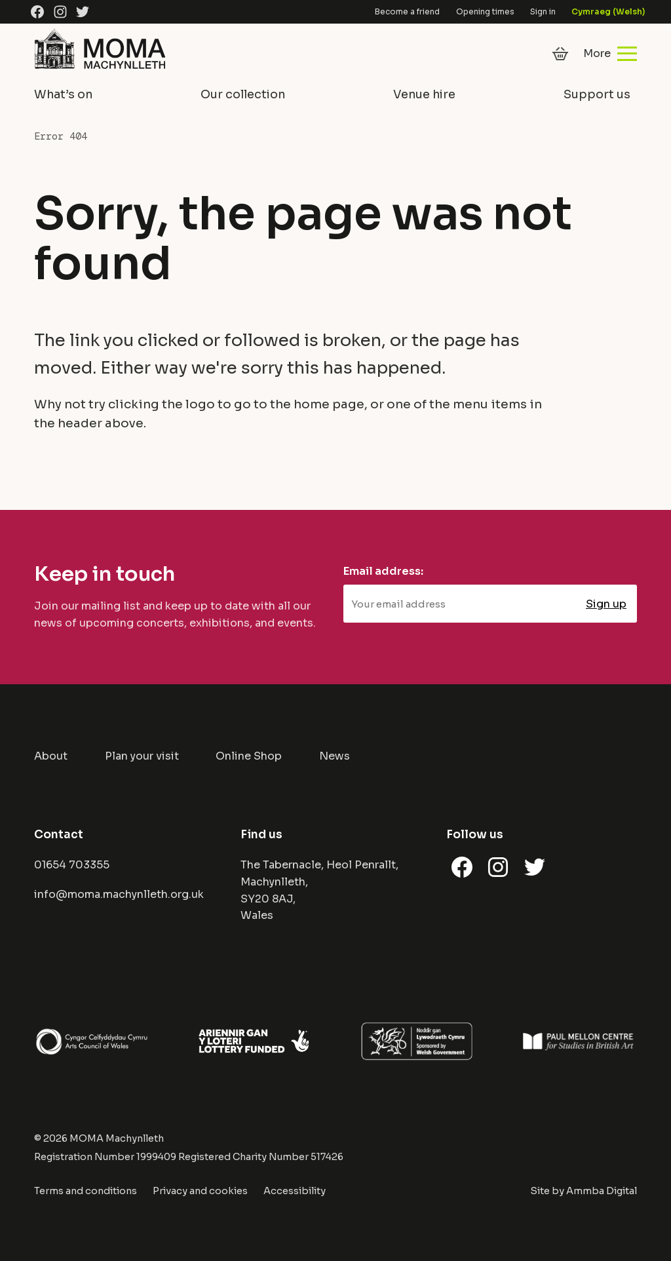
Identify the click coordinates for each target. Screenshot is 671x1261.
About (50, 756)
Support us (597, 94)
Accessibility (294, 1191)
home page (329, 404)
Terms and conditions (85, 1191)
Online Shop (249, 756)
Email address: (383, 571)
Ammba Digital (601, 1191)
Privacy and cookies (200, 1191)
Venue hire (424, 94)
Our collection (243, 94)
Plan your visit (142, 756)
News (334, 756)
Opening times (485, 11)
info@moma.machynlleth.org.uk (119, 894)
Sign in (543, 11)
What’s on (63, 94)
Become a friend (407, 11)
